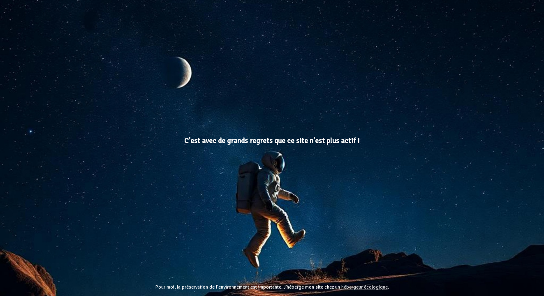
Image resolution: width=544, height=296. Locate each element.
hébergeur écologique (364, 287)
